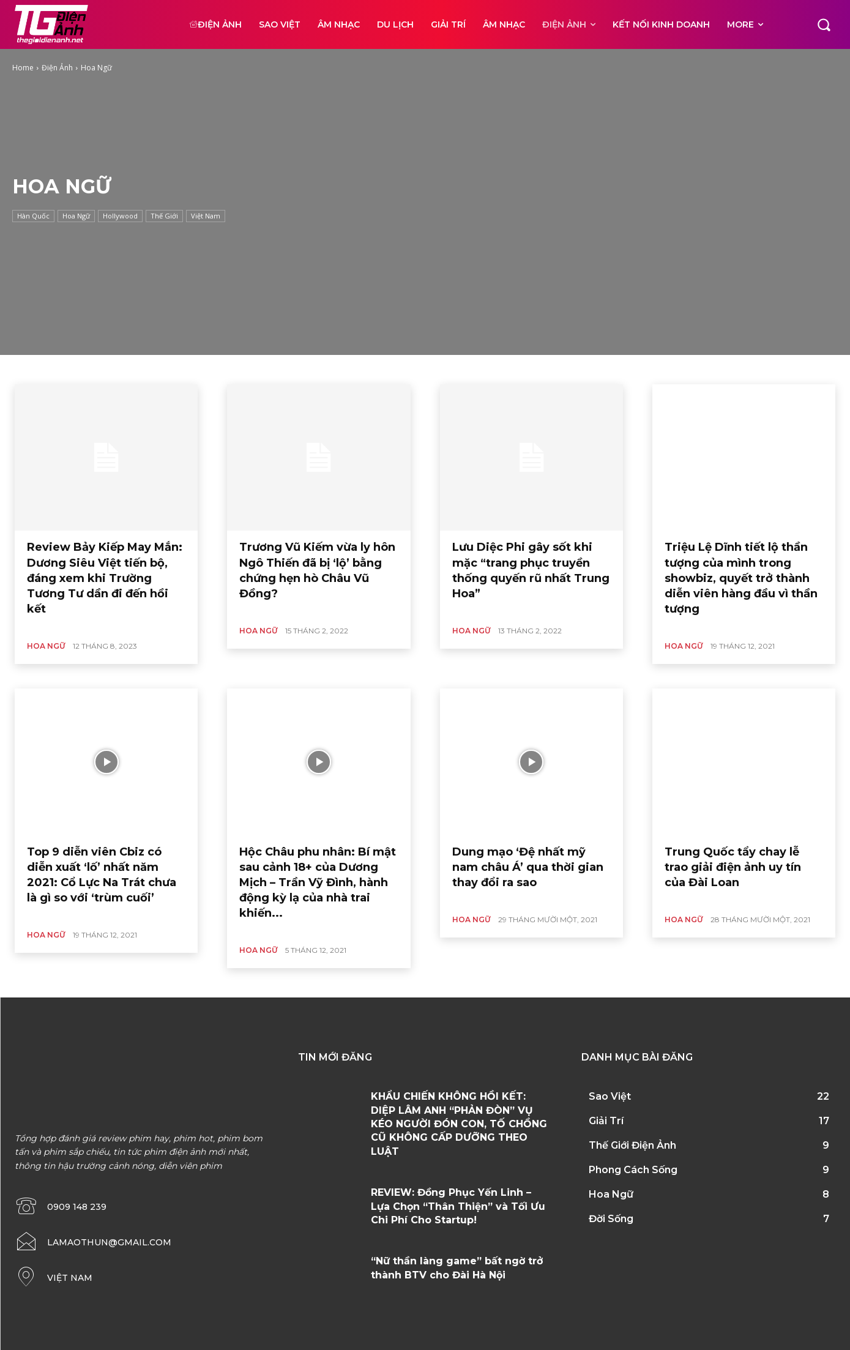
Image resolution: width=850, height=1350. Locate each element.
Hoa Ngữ (76, 216)
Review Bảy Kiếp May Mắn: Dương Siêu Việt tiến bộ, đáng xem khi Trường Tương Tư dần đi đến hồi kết (104, 578)
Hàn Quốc (33, 216)
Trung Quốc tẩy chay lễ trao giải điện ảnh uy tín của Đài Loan (733, 867)
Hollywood (120, 216)
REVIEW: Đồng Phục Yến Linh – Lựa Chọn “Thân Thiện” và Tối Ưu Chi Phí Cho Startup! (458, 1206)
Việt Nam (205, 216)
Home (23, 67)
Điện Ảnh (57, 67)
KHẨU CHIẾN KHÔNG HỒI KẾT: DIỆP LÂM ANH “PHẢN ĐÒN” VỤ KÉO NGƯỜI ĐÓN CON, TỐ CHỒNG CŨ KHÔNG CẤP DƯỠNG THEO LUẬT (459, 1124)
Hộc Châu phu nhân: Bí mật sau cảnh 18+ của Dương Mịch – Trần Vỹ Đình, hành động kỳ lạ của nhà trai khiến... (317, 882)
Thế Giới (164, 216)
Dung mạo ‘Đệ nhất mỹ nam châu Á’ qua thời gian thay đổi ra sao (527, 867)
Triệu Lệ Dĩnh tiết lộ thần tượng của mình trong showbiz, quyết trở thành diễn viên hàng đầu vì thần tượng (741, 578)
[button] (823, 24)
